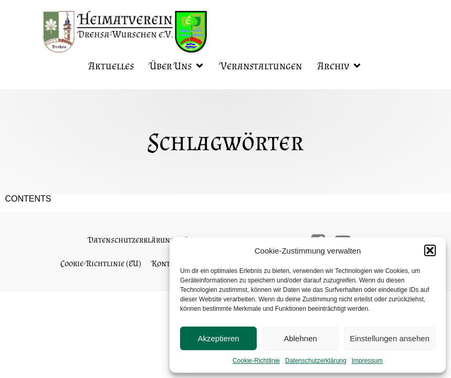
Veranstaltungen (261, 65)
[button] (430, 250)
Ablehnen (300, 338)
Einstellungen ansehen (389, 338)
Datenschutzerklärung (316, 360)
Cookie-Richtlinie (256, 360)
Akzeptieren (218, 338)
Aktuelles (111, 65)
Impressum (367, 360)
